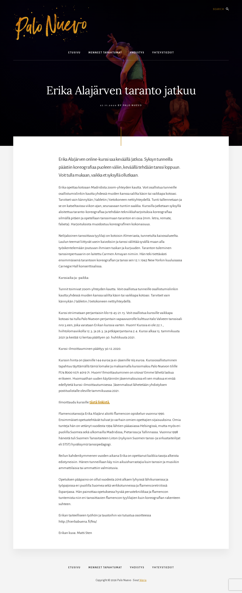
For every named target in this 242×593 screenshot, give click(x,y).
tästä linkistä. (99, 402)
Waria (143, 580)
